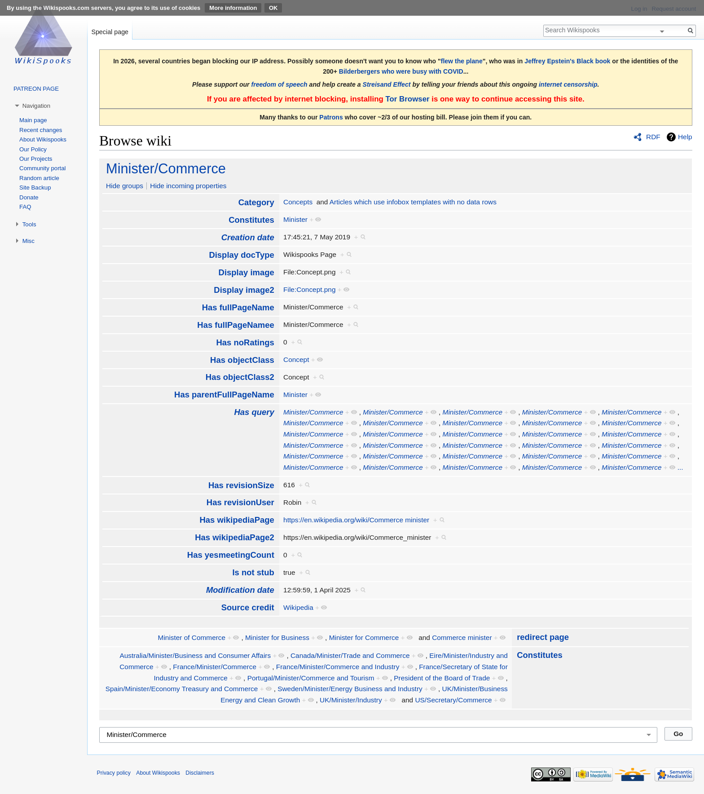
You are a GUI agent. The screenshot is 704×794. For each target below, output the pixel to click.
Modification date (240, 590)
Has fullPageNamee (235, 325)
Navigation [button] (36, 105)
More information (233, 7)
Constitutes (251, 220)
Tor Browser (407, 99)
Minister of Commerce (192, 637)
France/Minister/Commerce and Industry (338, 666)
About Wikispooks (42, 139)
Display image (246, 272)
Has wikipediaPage (236, 520)
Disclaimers (199, 773)
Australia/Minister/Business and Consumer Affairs (195, 655)
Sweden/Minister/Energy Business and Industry (349, 689)
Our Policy (33, 149)
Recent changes (40, 130)
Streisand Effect (387, 84)
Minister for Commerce (364, 637)
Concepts (297, 202)
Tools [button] (29, 224)
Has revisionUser (240, 502)
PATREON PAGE (36, 88)
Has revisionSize (241, 485)
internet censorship (568, 84)
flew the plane (462, 61)
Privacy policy (114, 773)
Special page (109, 31)
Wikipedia (298, 607)
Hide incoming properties (188, 186)
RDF (653, 137)
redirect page (543, 637)
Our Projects (35, 158)
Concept (296, 359)
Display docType (241, 255)
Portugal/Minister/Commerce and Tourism (310, 678)
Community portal (42, 168)
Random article (39, 178)
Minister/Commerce (166, 168)
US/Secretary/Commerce (453, 700)
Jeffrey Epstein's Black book (567, 61)
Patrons (331, 117)
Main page (33, 120)
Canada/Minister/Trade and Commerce (349, 655)
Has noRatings (245, 342)
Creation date (247, 237)
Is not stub (253, 572)
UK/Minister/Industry (351, 700)
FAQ (25, 206)
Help (685, 137)
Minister (295, 219)
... (680, 467)
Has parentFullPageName (224, 394)
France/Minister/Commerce (214, 666)
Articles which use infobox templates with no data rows (413, 202)
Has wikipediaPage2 (234, 537)
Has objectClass (242, 360)
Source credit (247, 607)
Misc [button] (28, 241)
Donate (29, 197)
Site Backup (35, 187)
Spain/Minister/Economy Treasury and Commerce (182, 689)
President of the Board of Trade (442, 678)
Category (256, 202)
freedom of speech (279, 84)
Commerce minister (462, 637)
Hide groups (124, 186)
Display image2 (244, 290)
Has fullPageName (238, 307)
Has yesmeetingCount (230, 555)
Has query (254, 412)
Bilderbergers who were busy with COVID (401, 71)
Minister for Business (277, 637)
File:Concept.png (309, 289)
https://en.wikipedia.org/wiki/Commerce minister (356, 520)
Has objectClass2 (240, 377)
